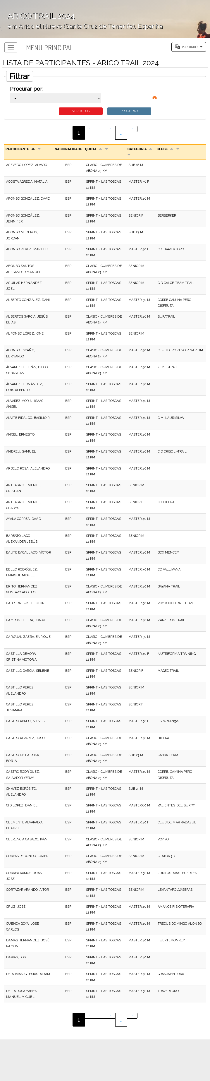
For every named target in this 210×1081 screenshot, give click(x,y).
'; (105, 19)
